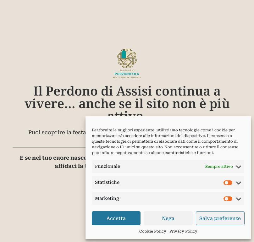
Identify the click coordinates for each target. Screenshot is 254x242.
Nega (168, 218)
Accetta (116, 218)
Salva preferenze (220, 218)
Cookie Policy (152, 231)
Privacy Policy (183, 231)
